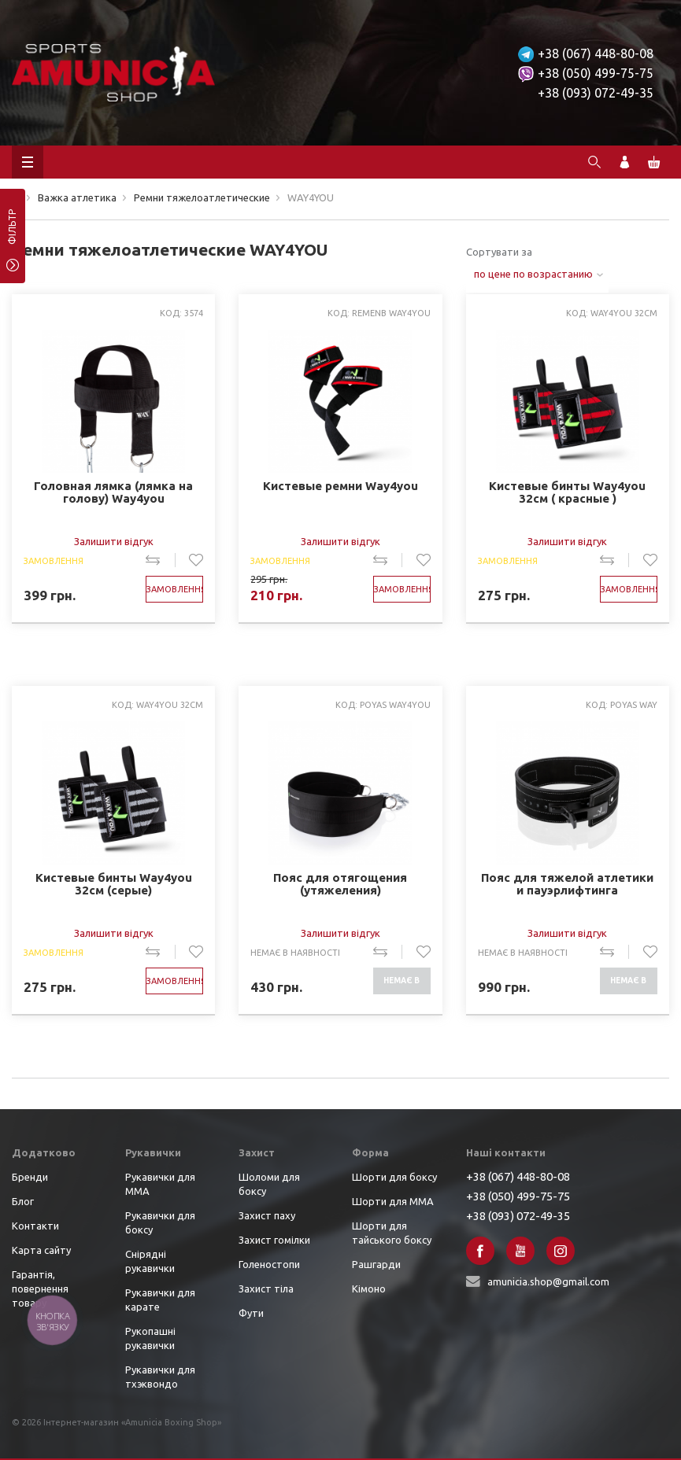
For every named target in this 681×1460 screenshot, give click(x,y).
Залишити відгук (114, 541)
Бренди (30, 1176)
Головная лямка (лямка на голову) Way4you (113, 492)
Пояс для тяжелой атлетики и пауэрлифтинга (567, 884)
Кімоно (369, 1288)
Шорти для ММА (393, 1201)
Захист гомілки (274, 1239)
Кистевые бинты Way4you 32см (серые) (113, 884)
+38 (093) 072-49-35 (595, 93)
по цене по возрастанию (533, 273)
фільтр (12, 232)
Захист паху (267, 1215)
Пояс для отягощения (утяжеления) (340, 884)
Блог (23, 1201)
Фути (251, 1312)
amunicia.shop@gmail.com (548, 1281)
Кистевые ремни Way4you (340, 486)
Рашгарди (376, 1264)
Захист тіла (266, 1288)
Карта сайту (41, 1249)
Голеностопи (269, 1264)
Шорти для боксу (394, 1176)
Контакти (35, 1225)
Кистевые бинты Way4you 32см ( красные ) (567, 492)
